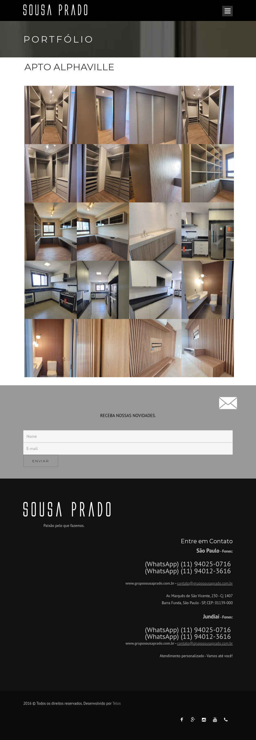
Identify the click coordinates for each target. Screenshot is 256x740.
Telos (117, 703)
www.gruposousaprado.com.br (149, 583)
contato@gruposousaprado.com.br (205, 583)
